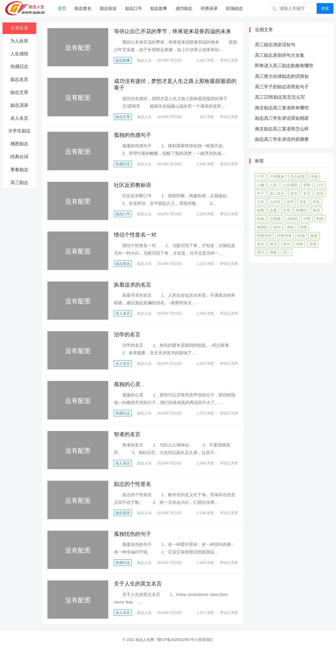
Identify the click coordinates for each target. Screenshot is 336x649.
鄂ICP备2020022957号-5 (177, 639)
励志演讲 (19, 105)
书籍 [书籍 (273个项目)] (314, 176)
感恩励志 (19, 143)
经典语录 (209, 8)
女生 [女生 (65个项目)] (303, 202)
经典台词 (19, 156)
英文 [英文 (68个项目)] (260, 244)
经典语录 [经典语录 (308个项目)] (284, 235)
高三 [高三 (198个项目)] (286, 252)
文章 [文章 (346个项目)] (286, 210)
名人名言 (19, 118)
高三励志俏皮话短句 (275, 44)
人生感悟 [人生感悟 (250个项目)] (290, 185)
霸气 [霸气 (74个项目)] (260, 252)
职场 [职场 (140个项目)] (301, 235)
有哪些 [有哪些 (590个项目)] (301, 210)
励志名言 (19, 79)
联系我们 (206, 639)
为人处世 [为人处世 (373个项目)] (297, 176)
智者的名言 (127, 434)
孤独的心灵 (127, 384)
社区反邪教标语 (132, 185)
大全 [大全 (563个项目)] (260, 202)
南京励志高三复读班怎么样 (282, 128)
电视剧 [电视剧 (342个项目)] (262, 227)
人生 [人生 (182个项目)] (273, 185)
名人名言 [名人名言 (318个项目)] (277, 193)
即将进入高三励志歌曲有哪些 (284, 65)
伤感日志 (19, 66)
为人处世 (19, 40)
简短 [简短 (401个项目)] (290, 227)
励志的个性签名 (132, 484)
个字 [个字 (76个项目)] (260, 176)
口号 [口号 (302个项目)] (320, 185)
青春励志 (19, 169)
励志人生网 (145, 639)
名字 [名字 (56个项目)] (306, 193)
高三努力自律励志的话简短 (282, 76)
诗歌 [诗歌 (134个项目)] (299, 244)
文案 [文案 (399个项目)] (273, 210)
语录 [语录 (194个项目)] (312, 244)
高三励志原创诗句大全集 (279, 55)
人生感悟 (19, 53)
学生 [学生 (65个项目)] (316, 202)
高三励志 (19, 182)
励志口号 (133, 8)
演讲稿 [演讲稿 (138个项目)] (292, 219)
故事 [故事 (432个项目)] (260, 210)
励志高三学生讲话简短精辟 (282, 118)
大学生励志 (19, 130)
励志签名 (83, 8)
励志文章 (19, 92)
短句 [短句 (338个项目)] (277, 227)
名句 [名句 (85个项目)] (294, 193)
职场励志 (234, 8)
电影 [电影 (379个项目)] (320, 219)
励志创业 (108, 8)
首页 (62, 8)
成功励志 (184, 8)
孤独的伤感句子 (132, 135)
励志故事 (158, 8)
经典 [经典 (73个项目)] (303, 227)
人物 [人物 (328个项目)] (260, 185)
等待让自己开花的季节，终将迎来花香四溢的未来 (172, 31)
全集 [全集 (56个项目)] (306, 185)
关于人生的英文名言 (138, 584)
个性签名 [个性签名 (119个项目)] (277, 176)
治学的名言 (127, 334)
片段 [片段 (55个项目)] (306, 219)
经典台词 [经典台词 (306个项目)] (264, 235)
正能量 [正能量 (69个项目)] (275, 219)
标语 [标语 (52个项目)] (316, 210)
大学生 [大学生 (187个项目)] (275, 202)
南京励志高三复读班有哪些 (282, 107)
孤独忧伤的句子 (132, 534)
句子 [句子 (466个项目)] (260, 193)
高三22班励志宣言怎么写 (280, 97)
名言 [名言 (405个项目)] (320, 193)
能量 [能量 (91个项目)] (314, 235)
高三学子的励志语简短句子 (282, 86)
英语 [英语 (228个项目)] (273, 244)
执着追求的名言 (132, 285)
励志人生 (145, 60)
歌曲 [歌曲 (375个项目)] (260, 219)
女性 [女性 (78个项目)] (290, 202)
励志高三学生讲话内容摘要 (282, 139)
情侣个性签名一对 (135, 235)
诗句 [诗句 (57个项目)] (286, 244)
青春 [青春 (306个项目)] (273, 252)
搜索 (325, 8)
